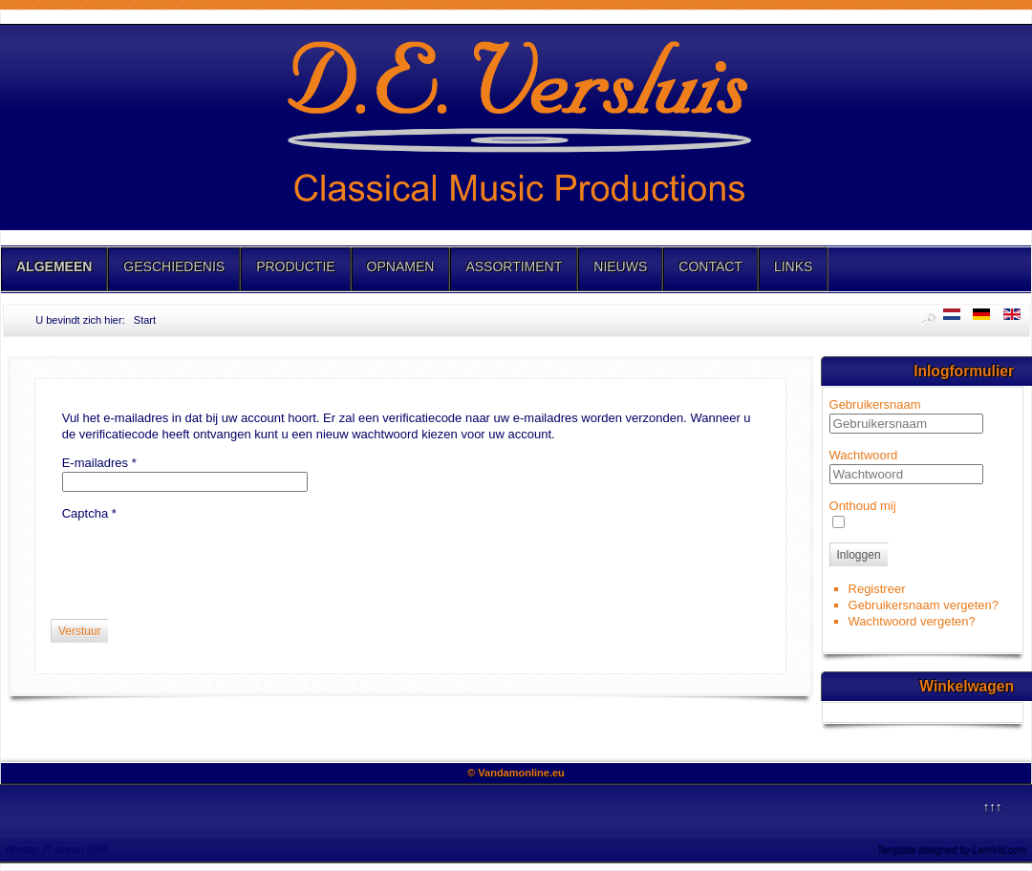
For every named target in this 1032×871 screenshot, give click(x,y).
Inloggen (859, 555)
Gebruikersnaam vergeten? (924, 605)
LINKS (793, 266)
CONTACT (710, 266)
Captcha (89, 513)
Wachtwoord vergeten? (912, 621)
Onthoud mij (862, 506)
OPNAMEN (401, 266)
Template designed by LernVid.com (951, 849)
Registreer (877, 589)
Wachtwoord (863, 455)
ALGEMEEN (54, 266)
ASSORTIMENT (513, 266)
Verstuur (79, 631)
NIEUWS (620, 266)
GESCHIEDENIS (174, 266)
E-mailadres (99, 463)
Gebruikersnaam (875, 404)
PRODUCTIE (295, 266)
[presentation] (207, 559)
